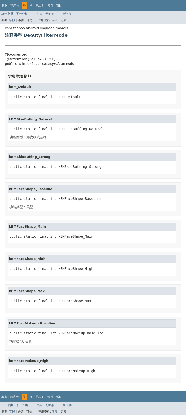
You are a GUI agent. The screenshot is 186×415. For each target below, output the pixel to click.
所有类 (67, 13)
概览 (4, 5)
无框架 (49, 13)
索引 (50, 5)
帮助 (59, 5)
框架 (39, 13)
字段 (12, 20)
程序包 (14, 5)
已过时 (40, 5)
